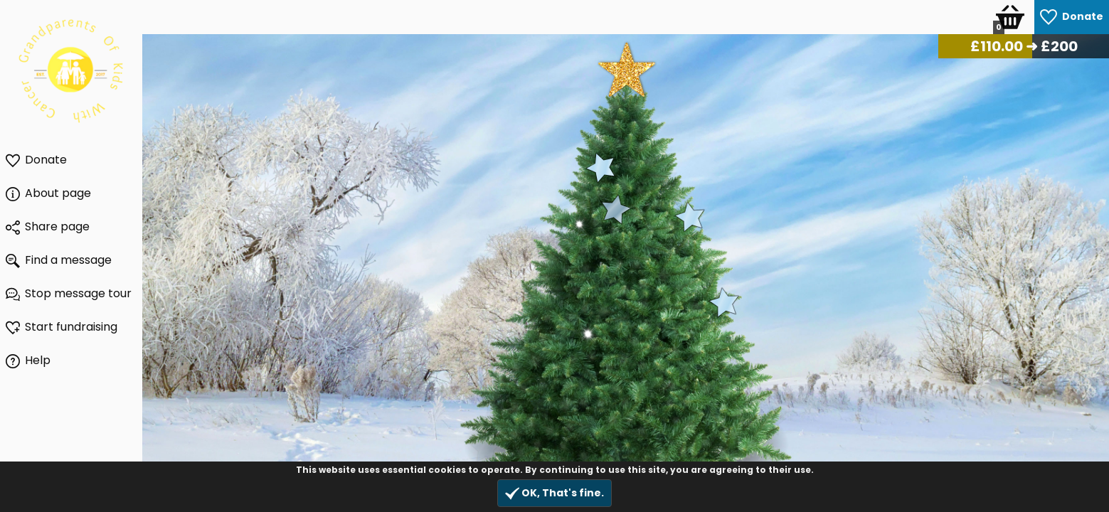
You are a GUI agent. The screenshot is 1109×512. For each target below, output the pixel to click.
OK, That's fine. (554, 493)
